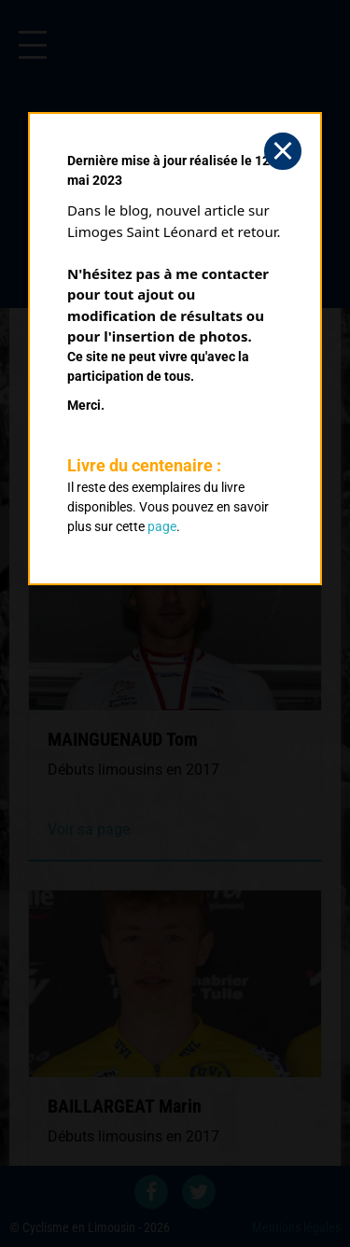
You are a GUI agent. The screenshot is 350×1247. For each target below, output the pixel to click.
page (161, 526)
